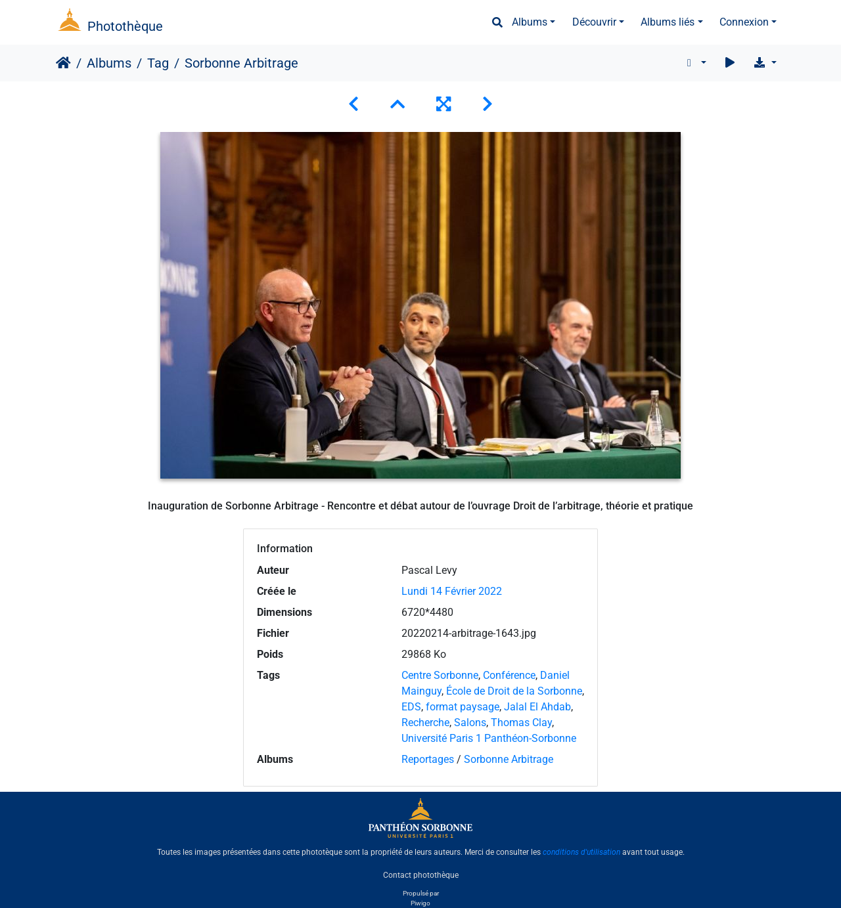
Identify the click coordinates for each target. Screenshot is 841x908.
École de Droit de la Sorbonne (514, 691)
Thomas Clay (521, 722)
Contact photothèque (421, 874)
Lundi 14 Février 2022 (451, 591)
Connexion (744, 22)
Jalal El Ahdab (537, 707)
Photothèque (125, 26)
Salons (470, 722)
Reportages (427, 759)
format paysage (462, 707)
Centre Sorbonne (439, 675)
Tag (158, 63)
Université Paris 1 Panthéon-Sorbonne (488, 738)
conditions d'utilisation (581, 852)
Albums (529, 22)
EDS (411, 707)
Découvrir (594, 22)
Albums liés (667, 22)
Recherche (425, 722)
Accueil (63, 63)
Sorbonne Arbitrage (508, 759)
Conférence (509, 675)
